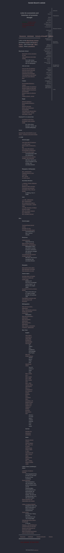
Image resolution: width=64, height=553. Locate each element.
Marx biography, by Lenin (28, 271)
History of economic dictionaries (48, 45)
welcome (55, 10)
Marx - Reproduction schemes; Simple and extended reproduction (29, 311)
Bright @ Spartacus (26, 101)
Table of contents (47, 58)
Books (49, 17)
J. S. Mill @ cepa (26, 144)
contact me (36, 550)
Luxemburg (31, 46)
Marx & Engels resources (28, 243)
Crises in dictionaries (48, 56)
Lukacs (21, 46)
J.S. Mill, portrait (26, 178)
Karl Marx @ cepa (26, 228)
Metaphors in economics (48, 39)
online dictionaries (47, 50)
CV (50, 12)
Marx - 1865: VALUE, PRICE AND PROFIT (29, 385)
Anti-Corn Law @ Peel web (28, 70)
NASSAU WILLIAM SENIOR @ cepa (27, 132)
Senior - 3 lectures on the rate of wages (28, 134)
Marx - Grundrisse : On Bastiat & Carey (29, 400)
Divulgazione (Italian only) (56, 65)
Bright (35, 42)
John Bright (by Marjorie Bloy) (29, 111)
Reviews (49, 20)
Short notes (48, 22)
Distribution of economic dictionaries (48, 53)
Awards (49, 14)
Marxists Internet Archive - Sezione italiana (29, 441)
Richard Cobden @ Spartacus (29, 86)
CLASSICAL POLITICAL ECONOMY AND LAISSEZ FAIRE (28, 121)
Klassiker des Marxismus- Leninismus (28, 433)
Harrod (49, 33)
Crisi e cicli (48, 72)
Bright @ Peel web (26, 106)
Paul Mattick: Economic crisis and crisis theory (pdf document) (29, 300)
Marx (36, 44)
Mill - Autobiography (26, 171)
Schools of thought (41, 36)
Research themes (57, 28)
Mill (32, 44)
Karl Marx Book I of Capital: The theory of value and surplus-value (28, 278)
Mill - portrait (25, 176)
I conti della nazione (48, 75)
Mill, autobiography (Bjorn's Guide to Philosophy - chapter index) (29, 204)
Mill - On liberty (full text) (28, 214)
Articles (49, 19)
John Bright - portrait (27, 114)
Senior (21, 44)
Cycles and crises (48, 31)
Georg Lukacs (25, 512)
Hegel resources (26, 240)
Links (54, 89)
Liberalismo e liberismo (48, 81)
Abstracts (48, 59)
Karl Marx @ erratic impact (28, 230)
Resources (22, 36)
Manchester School (32, 40)
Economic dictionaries (55, 42)
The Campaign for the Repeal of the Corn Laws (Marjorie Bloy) (29, 76)
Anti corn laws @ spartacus (28, 68)
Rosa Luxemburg (26, 480)
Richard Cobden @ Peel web (29, 88)
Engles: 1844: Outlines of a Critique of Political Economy (28, 407)
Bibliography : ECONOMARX (29, 245)
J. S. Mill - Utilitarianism (27, 199)
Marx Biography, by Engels (28, 269)
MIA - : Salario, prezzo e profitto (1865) (29, 462)
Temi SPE (49, 83)
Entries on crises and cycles (47, 63)
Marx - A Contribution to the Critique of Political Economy (28, 391)
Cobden (27, 42)
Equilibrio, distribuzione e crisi (48, 78)
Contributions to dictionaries (47, 24)
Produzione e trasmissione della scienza (48, 86)
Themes (50, 36)
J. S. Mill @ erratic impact (28, 152)
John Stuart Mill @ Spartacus (29, 142)
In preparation (48, 26)
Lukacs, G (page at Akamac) (29, 504)
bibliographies (48, 48)
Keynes (49, 68)
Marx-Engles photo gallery (28, 267)
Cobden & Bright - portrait (28, 96)
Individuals (30, 36)
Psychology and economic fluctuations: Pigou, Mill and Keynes (28, 190)
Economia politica (49, 70)
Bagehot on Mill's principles (28, 186)
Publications (56, 15)
